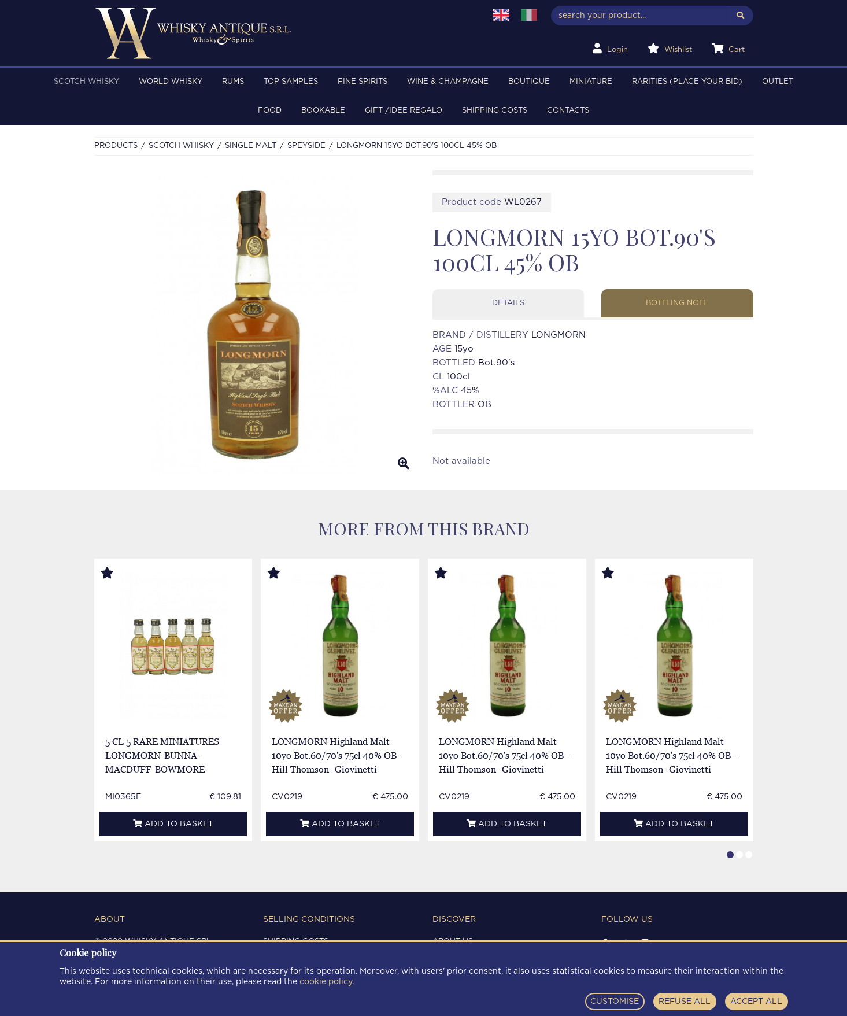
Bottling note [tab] (677, 303)
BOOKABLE (323, 110)
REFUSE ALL (685, 1001)
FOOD (270, 110)
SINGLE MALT (250, 146)
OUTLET (777, 82)
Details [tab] (508, 303)
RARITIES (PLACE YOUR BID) (687, 82)
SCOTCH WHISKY (86, 82)
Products (116, 146)
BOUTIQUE (529, 82)
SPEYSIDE (306, 146)
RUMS (233, 82)
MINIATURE (590, 82)
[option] (254, 324)
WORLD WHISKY (170, 82)
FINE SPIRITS (362, 82)
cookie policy (325, 982)
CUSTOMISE (614, 1001)
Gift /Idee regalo (403, 110)
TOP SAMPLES (291, 82)
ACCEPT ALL (756, 1001)
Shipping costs (494, 110)
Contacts (568, 110)
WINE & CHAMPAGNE (448, 82)
